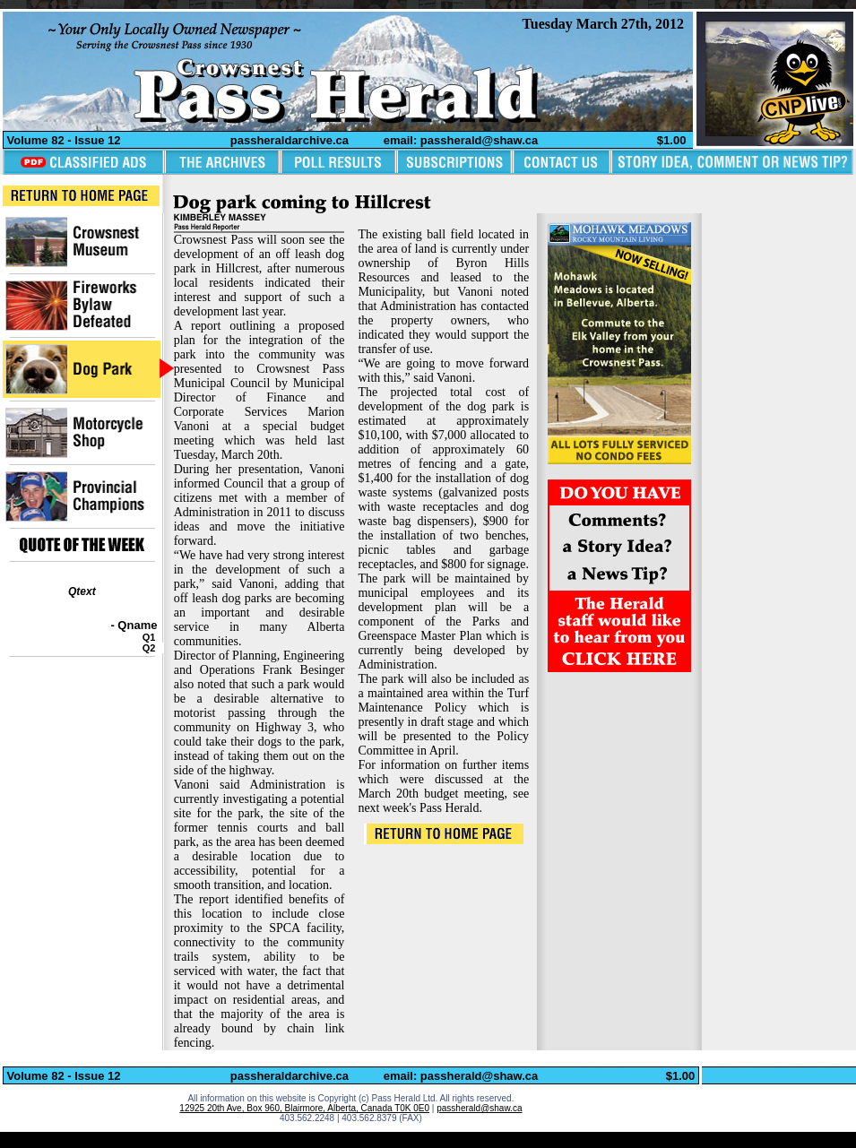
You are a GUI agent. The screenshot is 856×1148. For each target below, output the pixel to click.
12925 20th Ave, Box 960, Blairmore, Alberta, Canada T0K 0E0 (304, 1108)
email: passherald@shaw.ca (461, 140)
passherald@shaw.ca (479, 1108)
